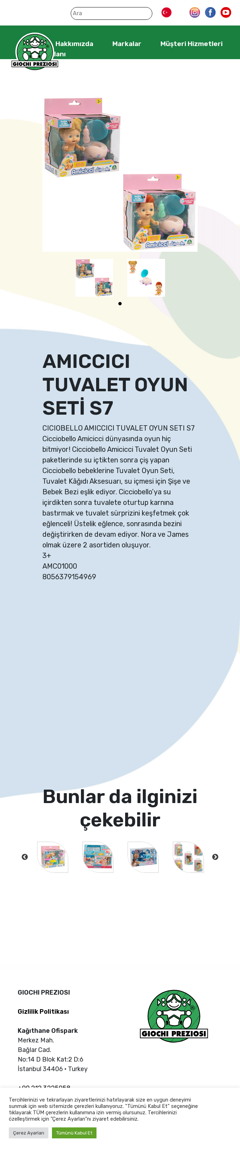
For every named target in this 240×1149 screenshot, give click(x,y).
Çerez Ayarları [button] (28, 1133)
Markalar (126, 44)
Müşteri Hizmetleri (191, 44)
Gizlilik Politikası (43, 1012)
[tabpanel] (94, 278)
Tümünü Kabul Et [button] (74, 1133)
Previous (24, 857)
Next (215, 857)
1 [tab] (120, 303)
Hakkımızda (74, 44)
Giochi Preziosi (35, 52)
